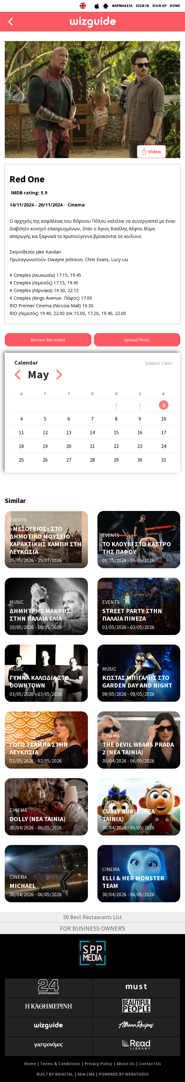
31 (163, 460)
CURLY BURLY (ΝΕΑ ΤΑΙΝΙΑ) (128, 815)
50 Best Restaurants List (92, 917)
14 (92, 432)
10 (163, 418)
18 (21, 446)
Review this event (48, 340)
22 (116, 446)
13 (68, 432)
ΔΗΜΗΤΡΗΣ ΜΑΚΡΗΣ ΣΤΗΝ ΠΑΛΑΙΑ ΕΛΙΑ (40, 614)
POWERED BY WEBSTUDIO (124, 1074)
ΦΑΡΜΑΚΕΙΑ (122, 5)
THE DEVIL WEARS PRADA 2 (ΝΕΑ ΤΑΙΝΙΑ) (138, 748)
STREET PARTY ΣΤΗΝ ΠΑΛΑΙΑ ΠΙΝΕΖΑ (132, 614)
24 (163, 446)
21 (92, 446)
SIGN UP (159, 5)
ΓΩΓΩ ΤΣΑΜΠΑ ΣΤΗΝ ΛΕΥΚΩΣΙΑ (39, 748)
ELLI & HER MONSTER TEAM (133, 882)
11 (21, 432)
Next (59, 374)
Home (30, 1063)
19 (45, 446)
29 (116, 460)
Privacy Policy (98, 1063)
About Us (126, 1063)
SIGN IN (142, 5)
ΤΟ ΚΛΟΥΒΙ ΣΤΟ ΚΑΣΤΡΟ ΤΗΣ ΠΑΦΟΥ (136, 547)
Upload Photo (137, 340)
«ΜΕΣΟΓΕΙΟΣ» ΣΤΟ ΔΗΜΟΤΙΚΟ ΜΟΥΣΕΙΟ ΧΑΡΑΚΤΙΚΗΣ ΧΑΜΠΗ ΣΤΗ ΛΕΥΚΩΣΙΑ (46, 540)
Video (154, 151)
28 (92, 460)
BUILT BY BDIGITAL (55, 1074)
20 (68, 446)
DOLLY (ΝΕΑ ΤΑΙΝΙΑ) (38, 819)
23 (139, 446)
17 (163, 432)
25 (21, 460)
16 (139, 432)
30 (139, 460)
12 (45, 432)
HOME (175, 5)
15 (116, 432)
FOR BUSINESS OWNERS (92, 928)
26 (45, 460)
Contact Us (150, 1063)
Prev (17, 374)
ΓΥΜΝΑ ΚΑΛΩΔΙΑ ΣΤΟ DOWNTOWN (39, 681)
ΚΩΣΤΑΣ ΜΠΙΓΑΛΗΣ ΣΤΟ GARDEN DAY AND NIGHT (137, 681)
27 (68, 460)
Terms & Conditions (60, 1063)
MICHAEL (23, 886)
